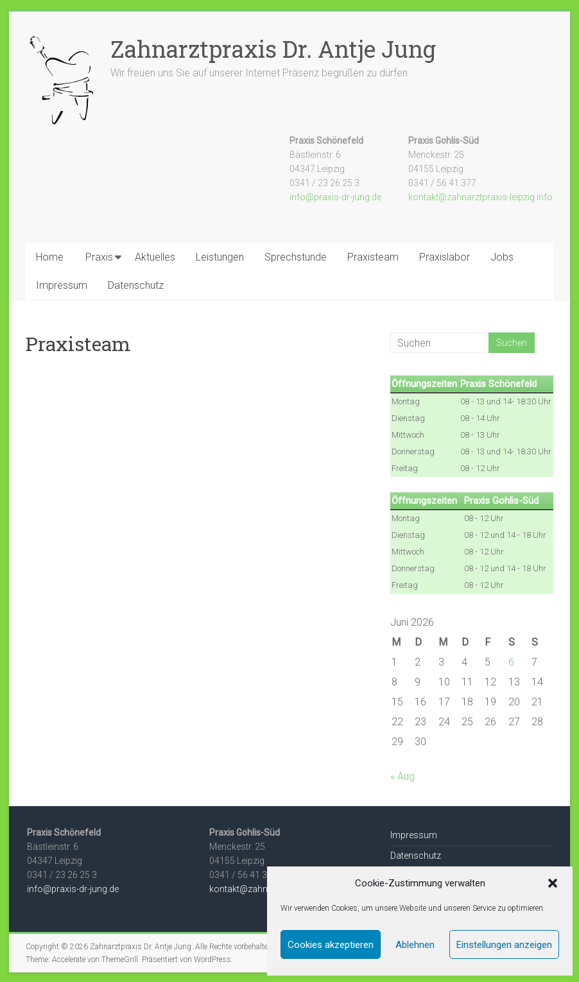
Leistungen (220, 257)
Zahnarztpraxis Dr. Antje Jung (273, 48)
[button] (552, 883)
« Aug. (403, 776)
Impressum (61, 285)
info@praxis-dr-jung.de (335, 197)
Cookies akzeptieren (331, 945)
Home (50, 257)
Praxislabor (444, 257)
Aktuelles (155, 257)
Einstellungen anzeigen (504, 945)
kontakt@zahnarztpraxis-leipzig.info (480, 197)
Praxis (99, 257)
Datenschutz (136, 285)
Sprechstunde (295, 257)
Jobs (502, 257)
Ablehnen (415, 945)
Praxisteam (373, 257)
